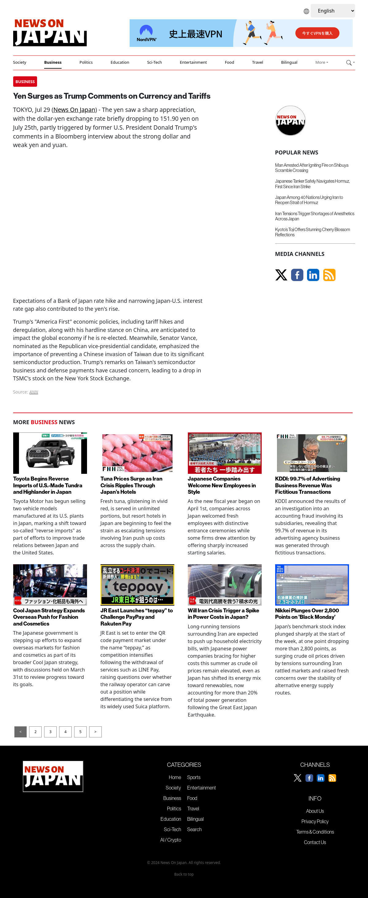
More (320, 62)
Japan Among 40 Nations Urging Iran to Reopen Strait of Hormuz (309, 200)
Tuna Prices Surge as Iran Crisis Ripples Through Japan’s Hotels (131, 485)
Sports (193, 777)
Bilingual (289, 62)
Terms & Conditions (315, 832)
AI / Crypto (170, 840)
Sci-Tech (154, 62)
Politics (86, 62)
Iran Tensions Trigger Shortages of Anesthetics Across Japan (314, 216)
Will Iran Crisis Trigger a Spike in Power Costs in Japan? (223, 613)
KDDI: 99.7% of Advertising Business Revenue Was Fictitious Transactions (307, 485)
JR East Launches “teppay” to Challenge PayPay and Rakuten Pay (137, 617)
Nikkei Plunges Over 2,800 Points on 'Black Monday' (307, 613)
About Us (315, 811)
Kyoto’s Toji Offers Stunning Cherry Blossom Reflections (312, 232)
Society (19, 62)
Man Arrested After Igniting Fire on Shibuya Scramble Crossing (311, 167)
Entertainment (193, 62)
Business (53, 62)
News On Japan (74, 109)
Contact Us (315, 842)
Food (229, 62)
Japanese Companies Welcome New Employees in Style (222, 485)
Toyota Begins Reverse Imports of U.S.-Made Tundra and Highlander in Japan (47, 485)
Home (175, 777)
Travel (257, 62)
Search (194, 829)
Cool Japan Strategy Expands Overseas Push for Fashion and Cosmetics (49, 617)
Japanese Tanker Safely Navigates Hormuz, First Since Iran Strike (312, 183)
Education (120, 62)
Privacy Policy (315, 821)
